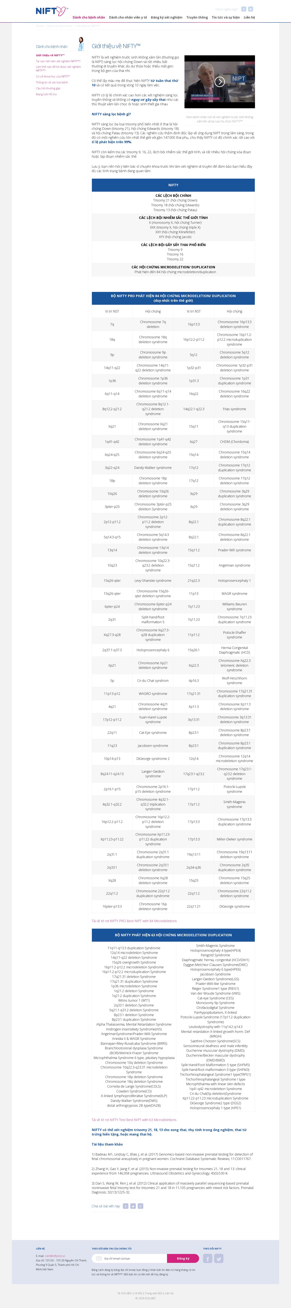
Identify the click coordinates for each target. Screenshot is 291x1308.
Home (39, 26)
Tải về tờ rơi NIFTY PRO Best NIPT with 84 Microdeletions (134, 921)
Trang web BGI (153, 1293)
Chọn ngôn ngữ (223, 9)
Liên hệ (169, 1293)
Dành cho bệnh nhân (51, 46)
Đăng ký (183, 1258)
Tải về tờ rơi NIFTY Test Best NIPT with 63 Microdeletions (134, 1119)
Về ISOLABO (124, 1293)
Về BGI (138, 1293)
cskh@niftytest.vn (55, 1256)
